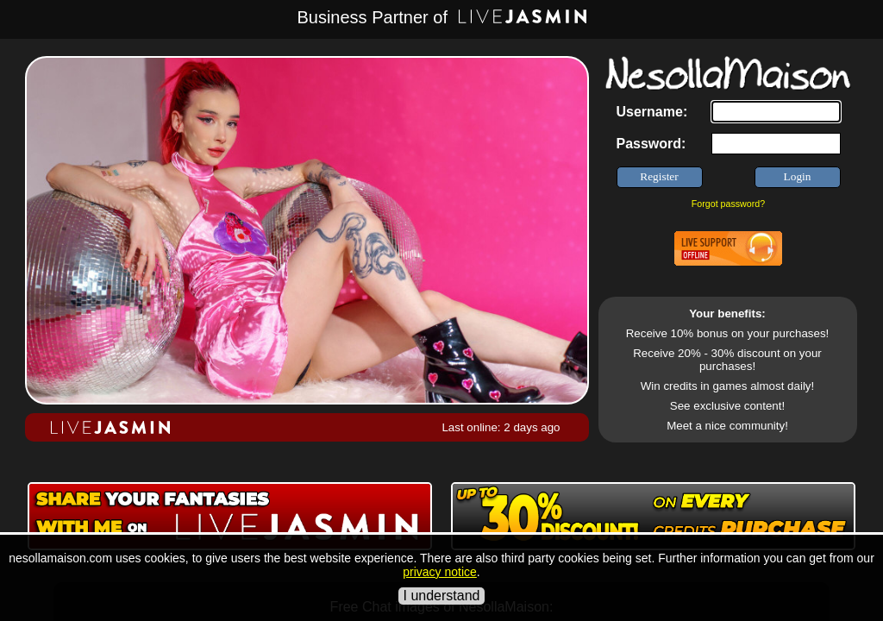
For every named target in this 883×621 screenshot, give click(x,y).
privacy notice (440, 572)
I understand (442, 595)
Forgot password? (728, 203)
